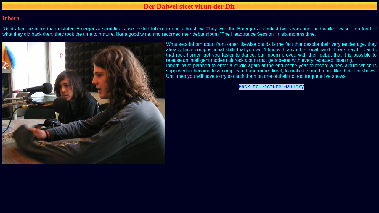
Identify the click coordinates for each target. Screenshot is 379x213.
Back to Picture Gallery (271, 87)
